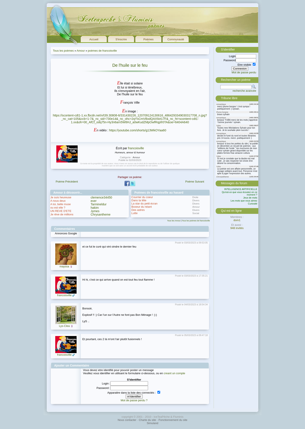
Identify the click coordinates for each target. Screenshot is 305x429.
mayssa (64, 266)
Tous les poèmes (63, 50)
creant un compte (174, 373)
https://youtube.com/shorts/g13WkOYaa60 (137, 130)
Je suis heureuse (60, 197)
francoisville (136, 148)
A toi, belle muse (60, 204)
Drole (195, 197)
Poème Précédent (67, 181)
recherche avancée (244, 90)
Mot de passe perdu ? (134, 400)
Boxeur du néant (141, 206)
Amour (81, 50)
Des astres (138, 210)
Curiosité (252, 203)
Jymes (95, 211)
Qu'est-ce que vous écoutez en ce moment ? (239, 193)
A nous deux (58, 200)
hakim (95, 207)
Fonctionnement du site (172, 420)
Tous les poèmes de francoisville (196, 221)
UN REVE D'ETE (60, 211)
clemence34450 (101, 197)
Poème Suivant (194, 181)
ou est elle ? (57, 207)
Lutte (134, 213)
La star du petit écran (144, 203)
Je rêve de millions (61, 214)
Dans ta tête (138, 200)
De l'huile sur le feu (129, 65)
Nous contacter (127, 420)
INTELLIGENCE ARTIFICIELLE (240, 189)
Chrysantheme (100, 214)
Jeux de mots (250, 197)
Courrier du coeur (142, 197)
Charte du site (147, 420)
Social (195, 213)
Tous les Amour (173, 221)
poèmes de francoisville (102, 50)
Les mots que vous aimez (244, 200)
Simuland (152, 423)
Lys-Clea (64, 326)
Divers (195, 200)
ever (94, 201)
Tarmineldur (99, 204)
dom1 (237, 220)
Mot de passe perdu (244, 72)
